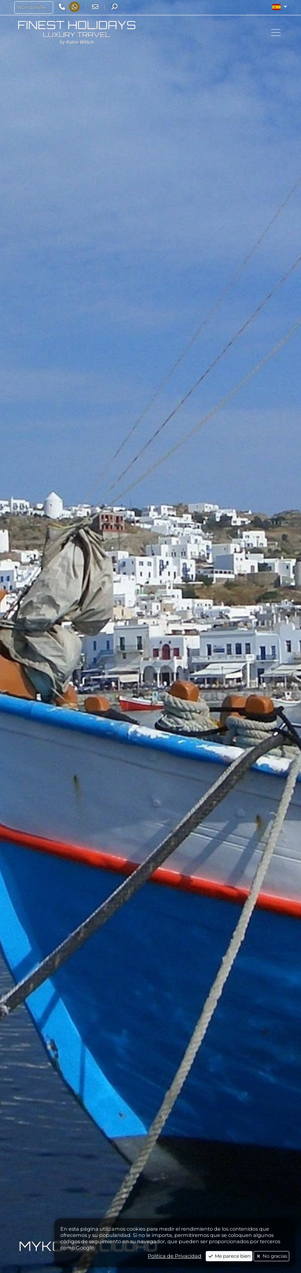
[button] (279, 7)
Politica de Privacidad (174, 1256)
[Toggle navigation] (276, 32)
